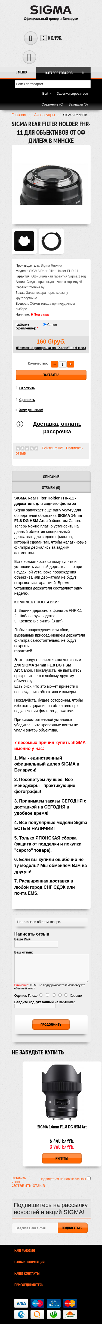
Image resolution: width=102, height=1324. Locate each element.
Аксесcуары (44, 115)
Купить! (61, 1158)
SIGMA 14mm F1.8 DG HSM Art (62, 1127)
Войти (46, 93)
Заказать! (51, 374)
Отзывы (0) (51, 487)
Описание (51, 476)
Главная (19, 115)
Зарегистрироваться (72, 93)
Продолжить (51, 1024)
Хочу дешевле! (31, 410)
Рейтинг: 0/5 (52, 448)
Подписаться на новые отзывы (63, 1179)
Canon (52, 324)
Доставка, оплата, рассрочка (57, 427)
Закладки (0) (78, 104)
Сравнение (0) (52, 104)
